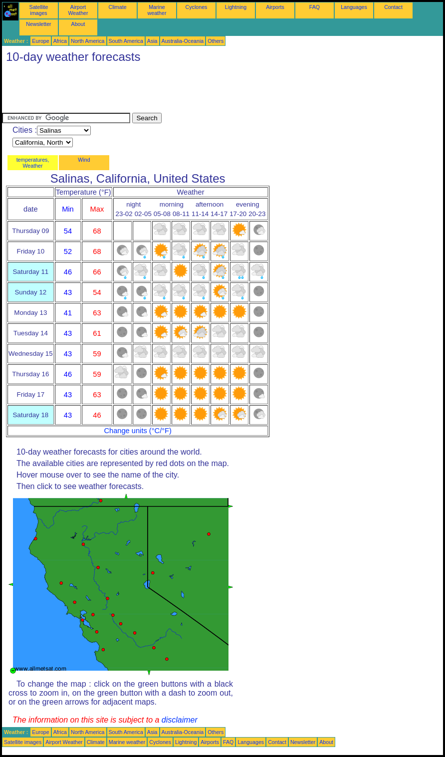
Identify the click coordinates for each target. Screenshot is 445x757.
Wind (84, 160)
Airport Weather (78, 10)
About (78, 24)
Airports (275, 7)
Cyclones (197, 7)
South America (126, 41)
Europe (40, 41)
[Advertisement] (183, 90)
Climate (117, 7)
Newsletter (38, 24)
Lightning (235, 7)
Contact (393, 7)
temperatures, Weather (32, 163)
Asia (152, 41)
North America (88, 41)
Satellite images (38, 10)
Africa (60, 41)
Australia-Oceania (183, 41)
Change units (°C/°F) (138, 431)
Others (215, 41)
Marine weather (157, 10)
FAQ (314, 7)
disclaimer (180, 720)
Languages (354, 7)
